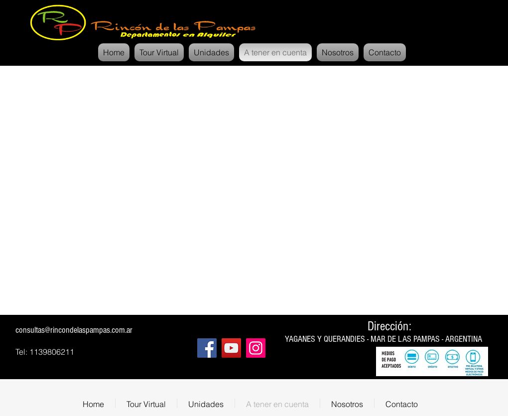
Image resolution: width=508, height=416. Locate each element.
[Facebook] (207, 348)
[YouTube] (231, 348)
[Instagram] (255, 348)
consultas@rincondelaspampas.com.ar (73, 330)
